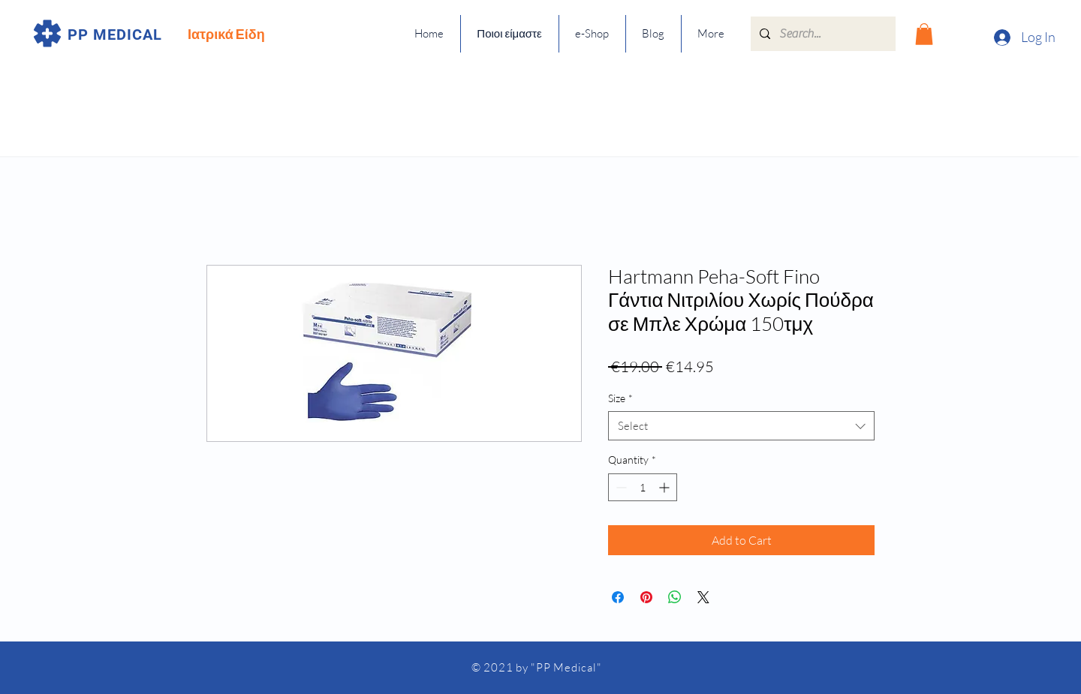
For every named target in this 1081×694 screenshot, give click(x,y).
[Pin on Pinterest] (646, 597)
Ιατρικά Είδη (226, 34)
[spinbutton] (642, 487)
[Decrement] (619, 487)
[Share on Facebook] (618, 597)
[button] (924, 34)
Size (620, 398)
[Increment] (665, 487)
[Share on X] (703, 597)
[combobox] (741, 425)
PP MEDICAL (115, 35)
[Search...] (821, 34)
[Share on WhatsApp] (675, 597)
